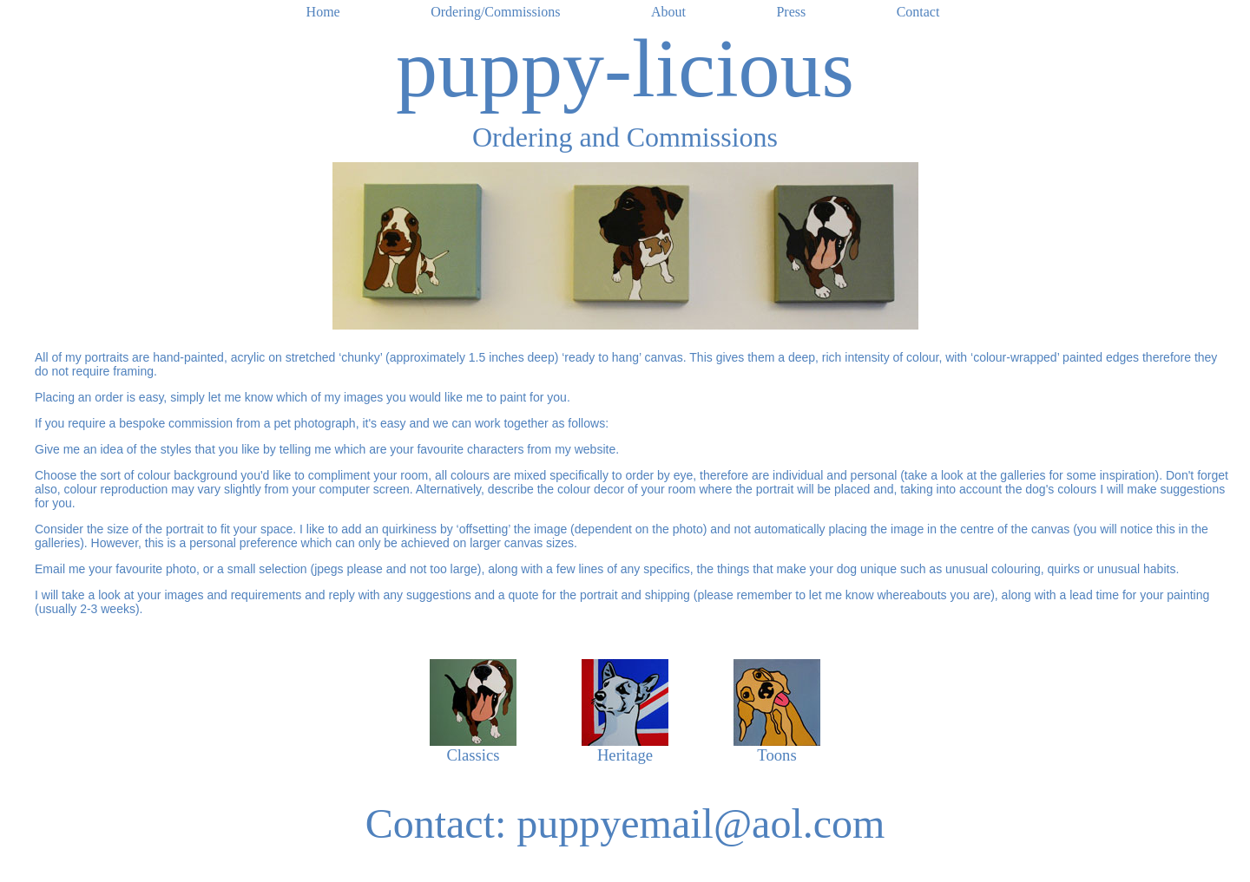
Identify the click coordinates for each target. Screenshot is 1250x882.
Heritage (625, 755)
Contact (918, 11)
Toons (776, 755)
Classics (472, 755)
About (668, 11)
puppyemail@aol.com (700, 823)
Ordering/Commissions (495, 11)
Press (791, 11)
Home (323, 11)
